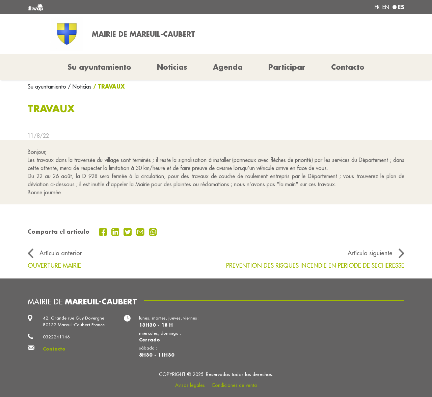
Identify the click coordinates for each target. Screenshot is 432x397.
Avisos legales (190, 385)
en (385, 7)
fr (377, 7)
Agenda (228, 67)
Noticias (172, 67)
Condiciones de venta (234, 385)
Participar (286, 67)
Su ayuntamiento (48, 86)
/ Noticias (79, 86)
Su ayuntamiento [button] (99, 67)
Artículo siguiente (370, 253)
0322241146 (56, 337)
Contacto (347, 67)
